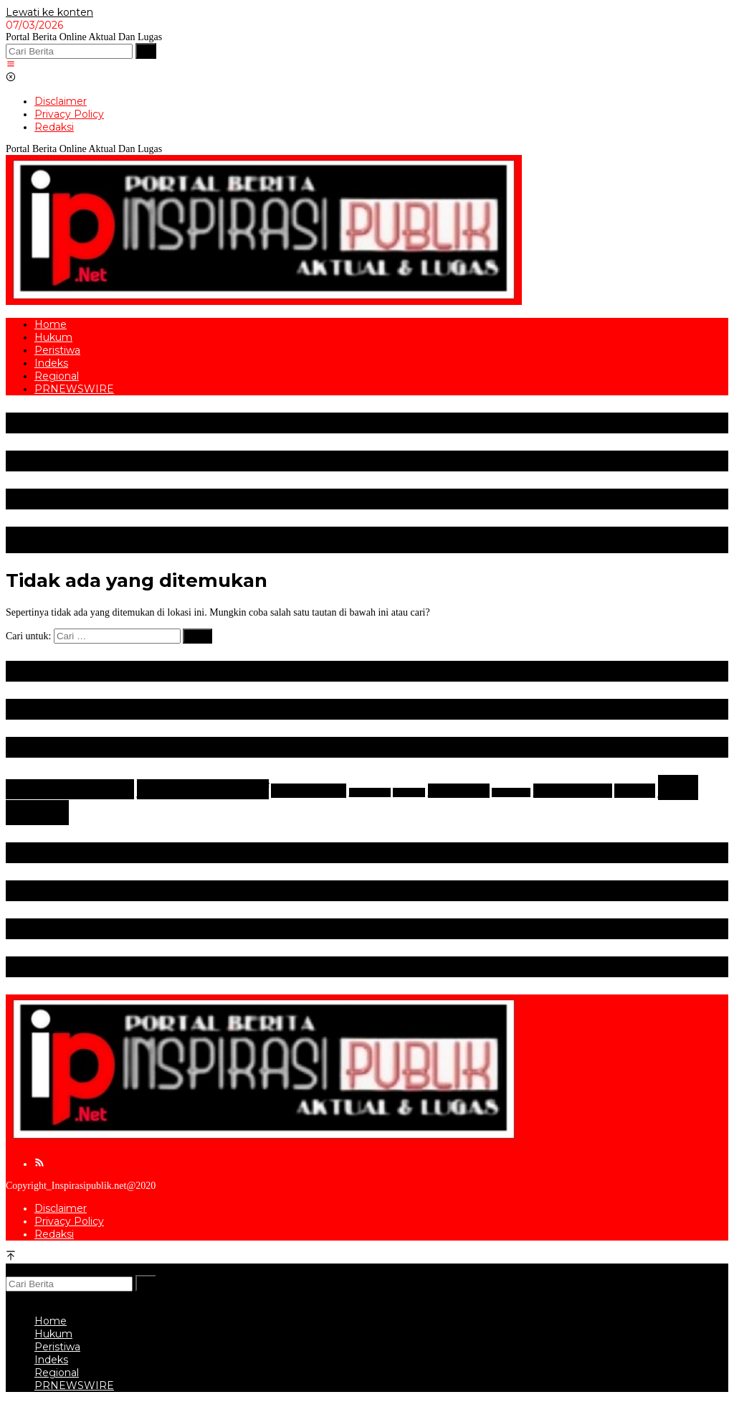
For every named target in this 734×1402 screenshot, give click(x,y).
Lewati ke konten (49, 12)
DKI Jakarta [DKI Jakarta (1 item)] (370, 792)
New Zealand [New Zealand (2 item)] (572, 791)
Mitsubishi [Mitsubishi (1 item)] (511, 792)
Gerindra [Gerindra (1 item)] (409, 792)
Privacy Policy (69, 1221)
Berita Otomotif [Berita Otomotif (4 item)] (203, 789)
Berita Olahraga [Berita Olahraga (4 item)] (70, 789)
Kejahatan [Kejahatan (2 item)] (459, 791)
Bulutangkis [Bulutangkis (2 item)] (308, 791)
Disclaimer (60, 1208)
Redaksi (54, 1234)
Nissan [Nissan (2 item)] (634, 791)
